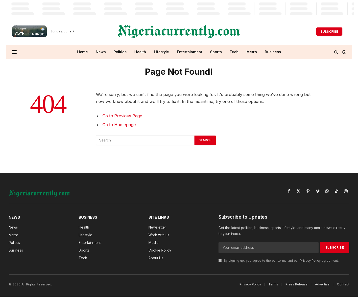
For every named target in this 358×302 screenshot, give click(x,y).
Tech (234, 52)
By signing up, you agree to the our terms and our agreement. (278, 260)
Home (82, 52)
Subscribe (329, 31)
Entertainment (189, 52)
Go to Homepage (119, 124)
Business (273, 52)
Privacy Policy (310, 260)
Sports (216, 52)
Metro (251, 52)
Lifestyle (161, 52)
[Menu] (14, 51)
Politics (120, 52)
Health (140, 52)
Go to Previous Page (122, 115)
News (101, 52)
